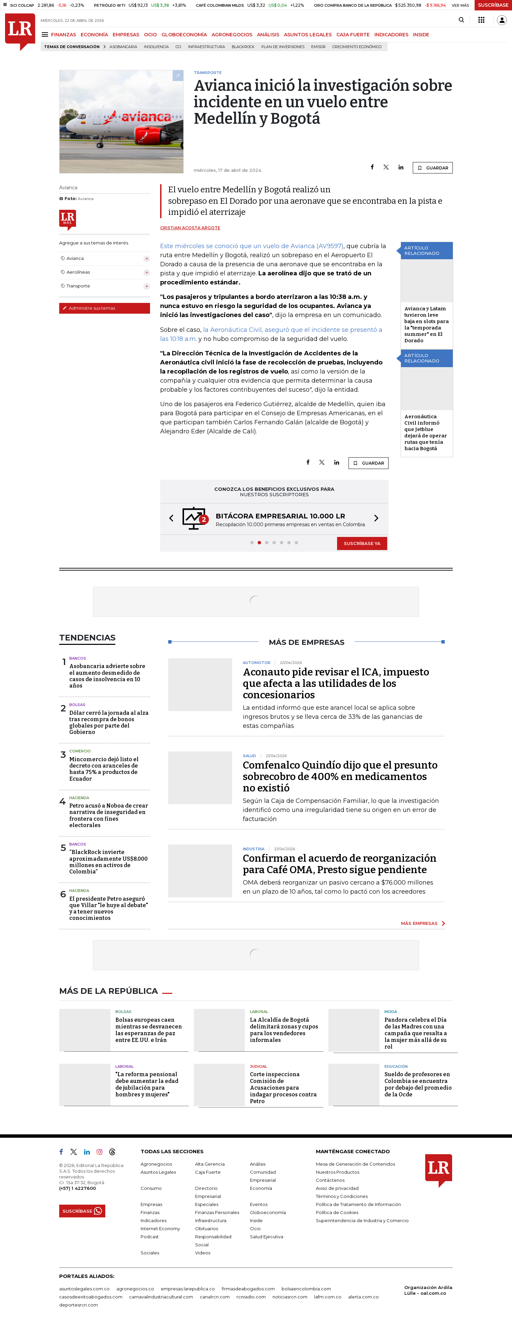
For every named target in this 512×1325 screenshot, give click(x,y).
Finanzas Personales (217, 1212)
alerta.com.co (363, 1296)
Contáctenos (330, 1180)
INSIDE (421, 35)
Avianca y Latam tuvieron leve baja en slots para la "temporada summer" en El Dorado (426, 325)
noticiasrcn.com (289, 1296)
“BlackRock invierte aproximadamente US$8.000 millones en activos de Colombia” (108, 862)
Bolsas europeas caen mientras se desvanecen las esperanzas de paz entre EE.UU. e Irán (148, 1030)
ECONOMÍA (94, 35)
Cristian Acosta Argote (190, 227)
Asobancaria (123, 47)
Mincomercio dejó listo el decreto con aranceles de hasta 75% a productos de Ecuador (104, 769)
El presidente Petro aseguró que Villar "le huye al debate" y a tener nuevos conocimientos (108, 909)
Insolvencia (156, 47)
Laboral (259, 1011)
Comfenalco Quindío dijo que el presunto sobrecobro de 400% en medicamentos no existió (340, 776)
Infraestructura (206, 47)
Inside (256, 1220)
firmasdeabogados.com (248, 1288)
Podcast (150, 1236)
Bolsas (77, 704)
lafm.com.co (327, 1296)
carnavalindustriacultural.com (161, 1296)
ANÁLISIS (268, 35)
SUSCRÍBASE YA (362, 543)
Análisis (257, 1164)
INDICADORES (391, 35)
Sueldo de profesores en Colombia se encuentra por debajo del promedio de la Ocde (418, 1084)
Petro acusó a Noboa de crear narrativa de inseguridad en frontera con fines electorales (108, 815)
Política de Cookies (337, 1212)
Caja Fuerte (208, 1172)
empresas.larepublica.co (188, 1288)
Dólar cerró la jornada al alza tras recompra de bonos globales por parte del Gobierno (109, 723)
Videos (202, 1252)
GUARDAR (432, 167)
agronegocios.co (135, 1288)
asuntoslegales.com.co (84, 1288)
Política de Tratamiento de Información (358, 1204)
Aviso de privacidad (337, 1188)
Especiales (206, 1204)
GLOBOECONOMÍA (184, 35)
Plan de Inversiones (282, 47)
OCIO (150, 35)
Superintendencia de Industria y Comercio (362, 1220)
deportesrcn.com (78, 1305)
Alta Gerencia (210, 1164)
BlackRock (243, 47)
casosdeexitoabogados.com (90, 1296)
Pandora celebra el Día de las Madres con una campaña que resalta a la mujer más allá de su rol (416, 1033)
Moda (391, 1011)
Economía (261, 1188)
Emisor (318, 47)
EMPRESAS (126, 35)
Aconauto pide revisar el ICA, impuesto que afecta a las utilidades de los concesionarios (336, 683)
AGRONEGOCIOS (232, 35)
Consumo (151, 1188)
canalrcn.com (215, 1296)
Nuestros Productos (337, 1172)
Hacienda (79, 797)
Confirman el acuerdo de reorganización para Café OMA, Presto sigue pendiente (340, 864)
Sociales (150, 1252)
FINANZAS (63, 35)
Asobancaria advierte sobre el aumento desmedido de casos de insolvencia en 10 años (107, 676)
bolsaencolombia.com (306, 1288)
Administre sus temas (89, 308)
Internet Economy (160, 1228)
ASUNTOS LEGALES (308, 35)
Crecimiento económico (356, 47)
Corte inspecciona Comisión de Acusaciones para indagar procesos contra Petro (283, 1087)
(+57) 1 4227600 (77, 1188)
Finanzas (150, 1212)
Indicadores (154, 1220)
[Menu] (46, 34)
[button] (169, 519)
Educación (396, 1066)
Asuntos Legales (158, 1172)
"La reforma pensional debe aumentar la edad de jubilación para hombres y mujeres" (146, 1084)
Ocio (255, 1228)
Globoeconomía (268, 1212)
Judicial (258, 1066)
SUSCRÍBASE (493, 5)
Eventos (258, 1204)
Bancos (77, 658)
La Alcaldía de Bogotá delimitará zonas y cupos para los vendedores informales (284, 1030)
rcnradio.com (251, 1296)
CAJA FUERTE (353, 35)
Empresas (151, 1204)
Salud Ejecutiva (266, 1236)
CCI (178, 47)
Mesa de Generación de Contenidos (355, 1164)
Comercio (80, 751)
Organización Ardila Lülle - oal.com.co (428, 1290)
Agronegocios (156, 1164)
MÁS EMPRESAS (419, 923)
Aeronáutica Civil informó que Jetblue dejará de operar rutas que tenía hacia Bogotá (425, 433)
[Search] (461, 20)
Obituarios (206, 1228)
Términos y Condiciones (342, 1196)
